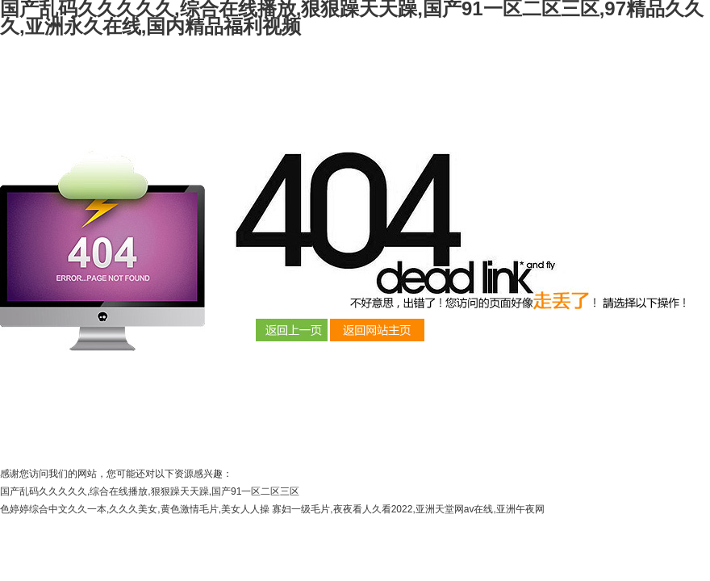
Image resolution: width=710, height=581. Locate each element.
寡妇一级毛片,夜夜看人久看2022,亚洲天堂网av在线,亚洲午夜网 (408, 509)
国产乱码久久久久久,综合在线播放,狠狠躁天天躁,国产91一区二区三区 (149, 491)
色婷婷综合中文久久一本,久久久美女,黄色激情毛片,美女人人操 (134, 509)
